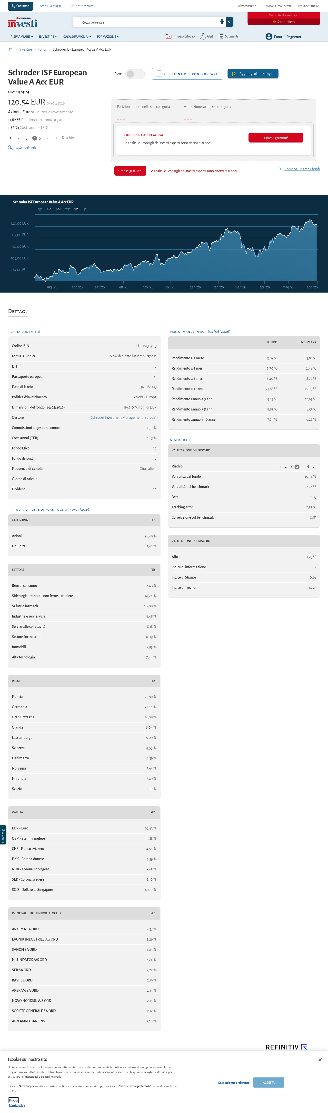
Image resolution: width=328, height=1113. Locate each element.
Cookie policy (17, 1105)
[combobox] (153, 22)
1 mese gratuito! (276, 137)
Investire (26, 49)
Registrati (294, 37)
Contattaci (22, 6)
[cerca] (138, 22)
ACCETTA (269, 1082)
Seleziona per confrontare (190, 74)
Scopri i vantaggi (50, 6)
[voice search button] (220, 22)
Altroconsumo (247, 6)
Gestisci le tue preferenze (233, 1082)
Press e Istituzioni (309, 6)
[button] (3, 835)
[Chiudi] (320, 1060)
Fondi (42, 49)
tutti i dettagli (22, 147)
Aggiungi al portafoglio (253, 73)
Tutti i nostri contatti (80, 6)
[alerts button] (206, 36)
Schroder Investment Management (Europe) (124, 417)
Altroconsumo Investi (277, 6)
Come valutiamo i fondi (299, 169)
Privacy (13, 1100)
